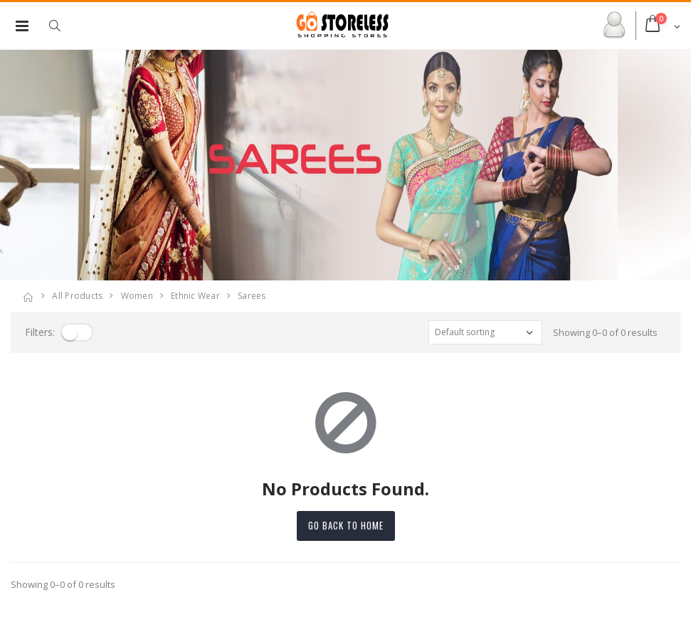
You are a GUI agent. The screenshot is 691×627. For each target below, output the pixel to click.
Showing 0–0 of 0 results (605, 332)
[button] (62, 25)
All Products (77, 296)
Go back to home (346, 525)
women (137, 296)
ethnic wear (195, 296)
